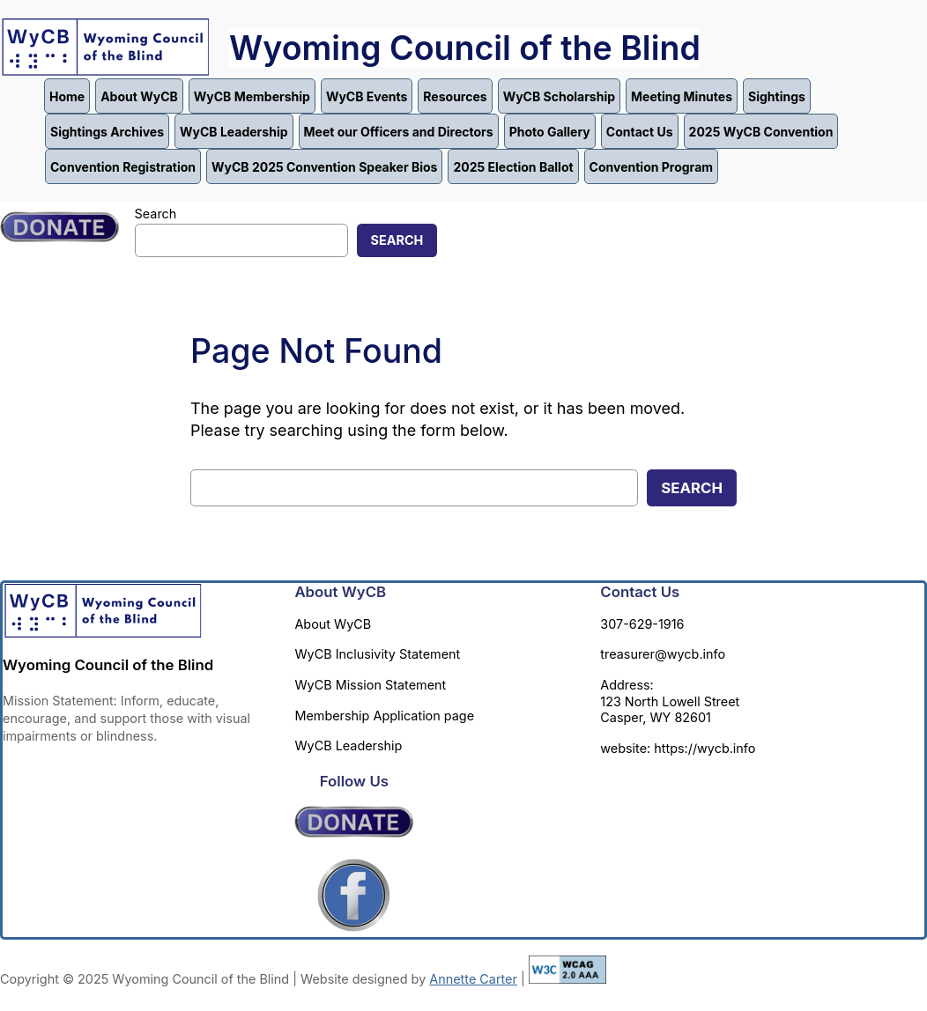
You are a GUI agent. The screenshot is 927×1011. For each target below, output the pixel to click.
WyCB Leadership (233, 131)
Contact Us (639, 131)
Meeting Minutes (681, 96)
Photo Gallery (549, 131)
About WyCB (139, 96)
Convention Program (651, 166)
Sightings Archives (107, 131)
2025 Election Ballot (513, 166)
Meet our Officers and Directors (398, 131)
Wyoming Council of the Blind (465, 48)
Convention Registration (123, 166)
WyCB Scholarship (559, 96)
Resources (454, 96)
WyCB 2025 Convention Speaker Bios (324, 166)
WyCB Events (366, 96)
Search (156, 213)
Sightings (776, 96)
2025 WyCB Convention (761, 131)
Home (67, 96)
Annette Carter (473, 978)
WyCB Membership (252, 96)
